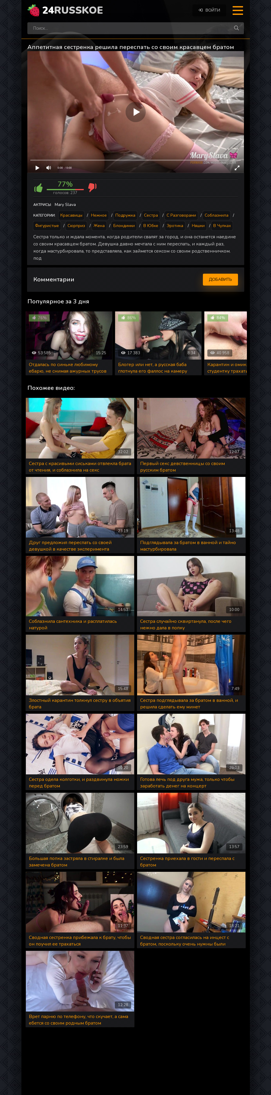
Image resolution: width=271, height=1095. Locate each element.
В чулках (222, 226)
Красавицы (71, 215)
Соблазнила (216, 215)
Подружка (125, 215)
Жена (99, 226)
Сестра (151, 215)
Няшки (198, 226)
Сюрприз (76, 226)
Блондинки (124, 226)
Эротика (175, 226)
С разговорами (181, 215)
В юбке (150, 226)
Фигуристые (47, 226)
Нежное (99, 215)
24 (72, 10)
